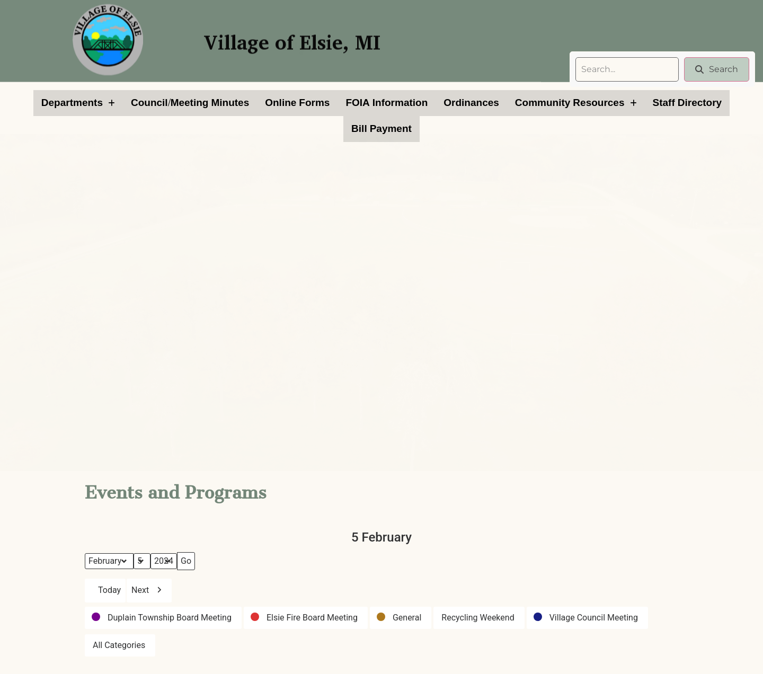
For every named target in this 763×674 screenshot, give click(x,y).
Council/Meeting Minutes (190, 103)
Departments (78, 103)
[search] (627, 69)
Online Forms (297, 103)
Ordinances (471, 103)
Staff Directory (687, 103)
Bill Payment (381, 129)
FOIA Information (386, 103)
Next (149, 590)
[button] (78, 103)
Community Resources (576, 103)
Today (105, 590)
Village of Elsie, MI (291, 36)
